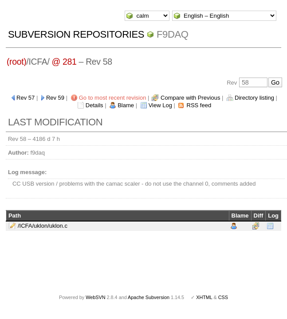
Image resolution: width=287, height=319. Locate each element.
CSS (223, 297)
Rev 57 (25, 97)
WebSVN (95, 297)
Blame (126, 105)
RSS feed (199, 105)
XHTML (204, 297)
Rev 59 (55, 97)
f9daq (173, 34)
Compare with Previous (190, 97)
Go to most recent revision (112, 97)
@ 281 (64, 61)
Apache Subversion (148, 297)
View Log (160, 105)
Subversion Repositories (76, 34)
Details (94, 105)
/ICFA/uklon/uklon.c (42, 225)
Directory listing (254, 97)
